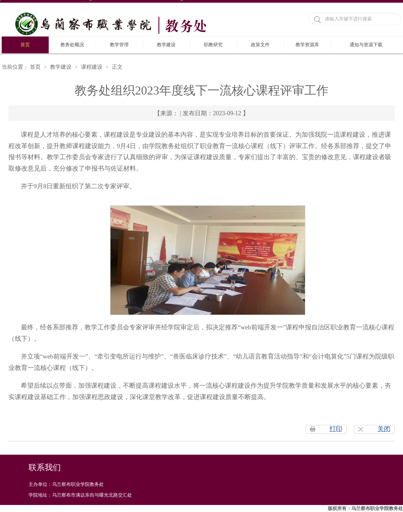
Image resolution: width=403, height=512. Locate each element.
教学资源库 (307, 44)
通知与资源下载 (366, 44)
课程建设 (91, 67)
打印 (335, 428)
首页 (25, 44)
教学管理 (119, 44)
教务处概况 (72, 44)
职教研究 (213, 44)
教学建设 (166, 44)
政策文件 (260, 44)
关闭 (383, 428)
